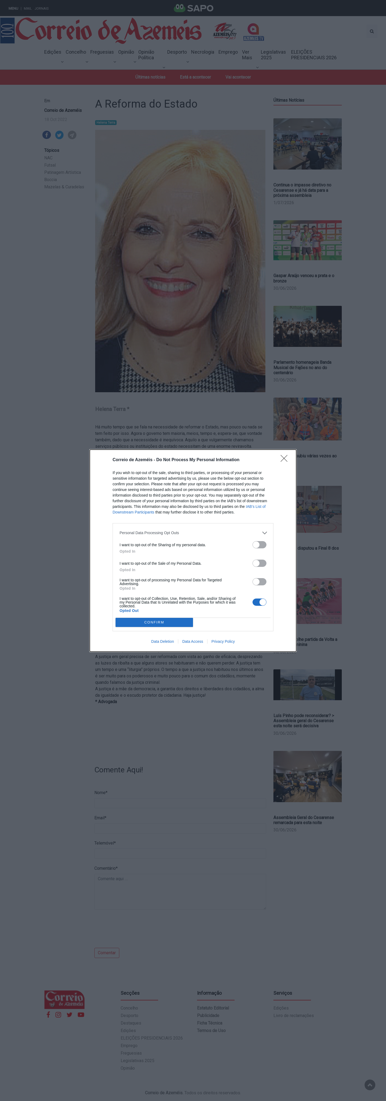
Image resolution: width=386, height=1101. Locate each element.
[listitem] (193, 533)
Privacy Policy (223, 641)
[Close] (286, 460)
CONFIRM (154, 622)
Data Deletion (162, 641)
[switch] (259, 544)
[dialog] (193, 551)
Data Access (192, 641)
